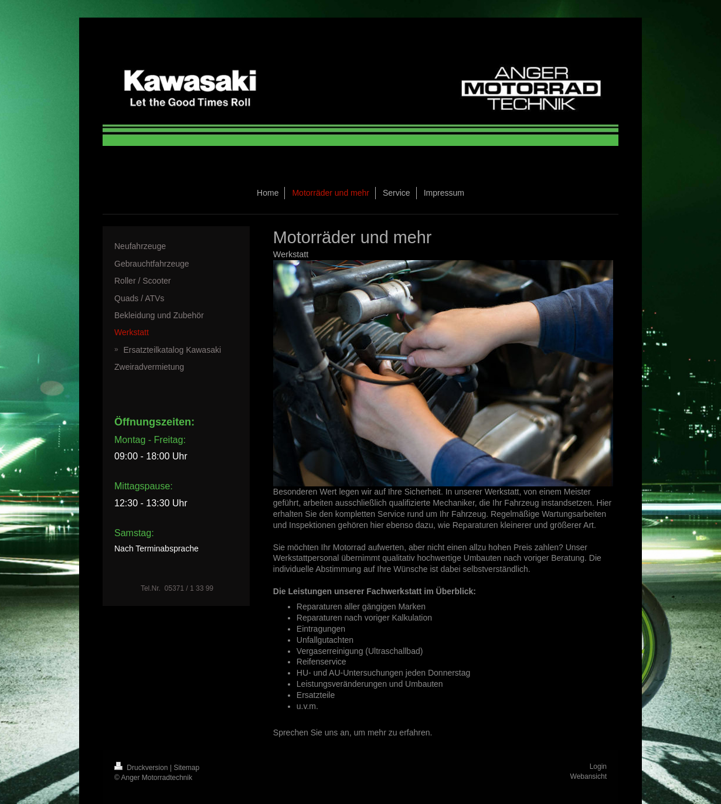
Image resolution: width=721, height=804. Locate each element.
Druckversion (142, 768)
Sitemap (186, 768)
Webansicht (588, 776)
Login (598, 766)
